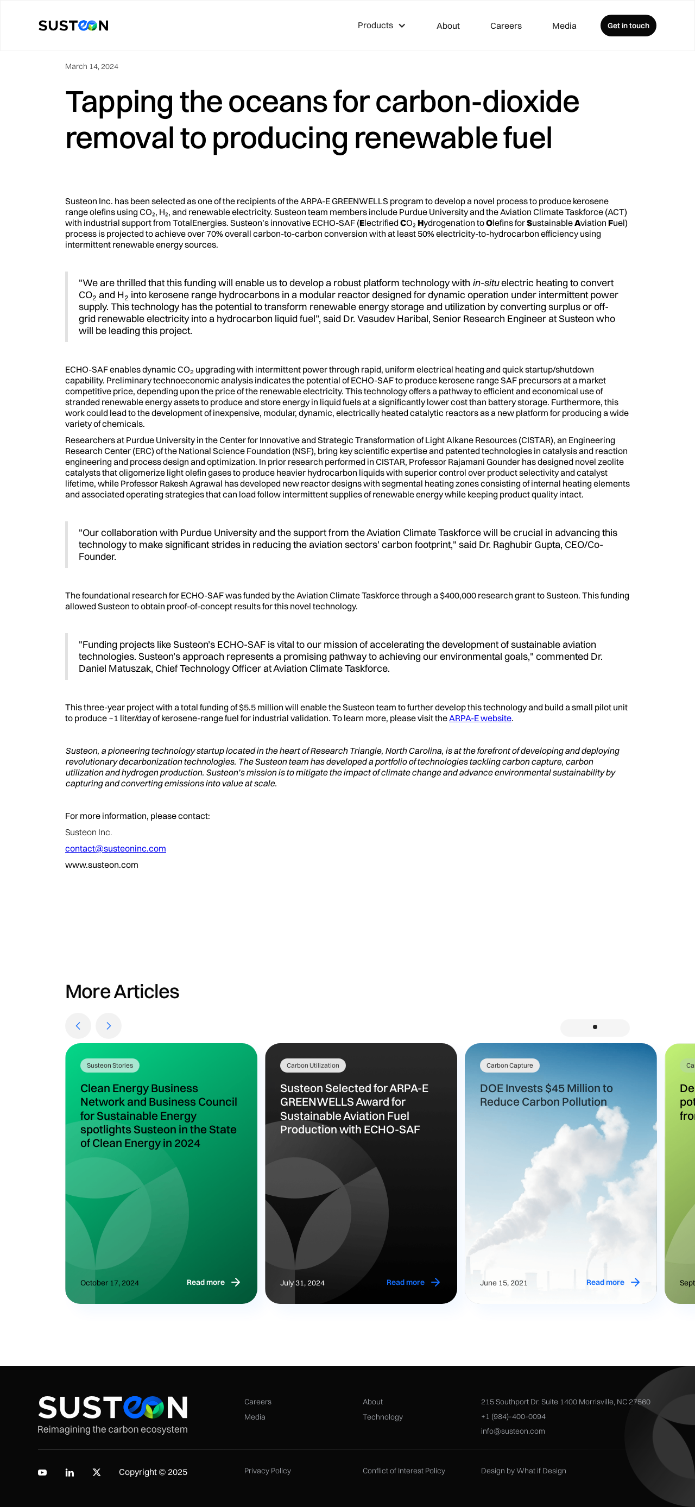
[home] (73, 25)
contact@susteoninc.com (115, 848)
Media (564, 25)
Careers (506, 25)
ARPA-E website (480, 717)
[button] (382, 25)
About (448, 25)
